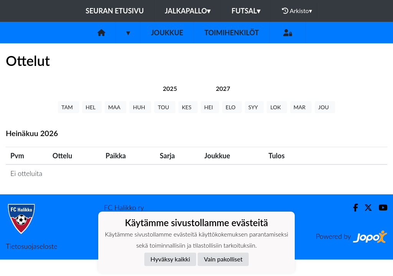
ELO (232, 107)
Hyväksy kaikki (170, 259)
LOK (276, 107)
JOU (325, 107)
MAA (115, 107)
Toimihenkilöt (231, 32)
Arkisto (297, 10)
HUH (140, 107)
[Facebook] (352, 208)
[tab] (170, 88)
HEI (210, 107)
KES (188, 107)
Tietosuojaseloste (31, 246)
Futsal (245, 11)
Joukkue (167, 32)
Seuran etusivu (115, 11)
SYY (254, 107)
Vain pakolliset (223, 259)
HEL (92, 107)
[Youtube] (379, 208)
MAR (301, 107)
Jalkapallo (188, 11)
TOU (165, 107)
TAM (68, 107)
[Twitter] (365, 208)
